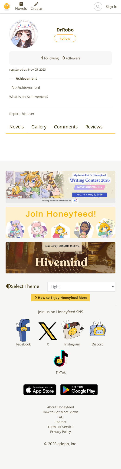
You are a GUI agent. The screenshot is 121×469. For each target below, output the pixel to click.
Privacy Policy (60, 431)
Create (36, 6)
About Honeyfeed (60, 407)
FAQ (60, 417)
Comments (66, 127)
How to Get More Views (60, 412)
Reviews (94, 127)
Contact (60, 422)
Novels (21, 6)
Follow (65, 38)
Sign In (111, 6)
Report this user (21, 113)
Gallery (38, 127)
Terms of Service (60, 426)
